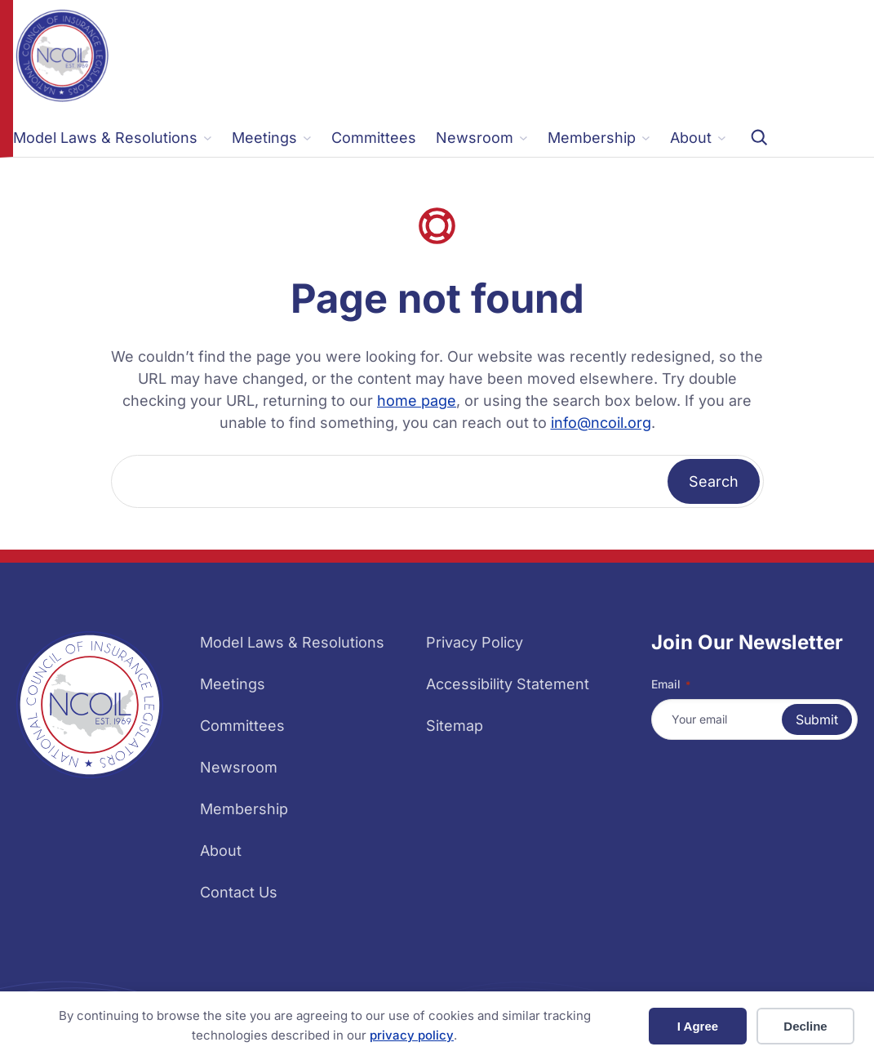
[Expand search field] (759, 137)
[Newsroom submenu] (482, 137)
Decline (805, 1026)
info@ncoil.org (601, 422)
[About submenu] (698, 137)
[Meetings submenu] (272, 137)
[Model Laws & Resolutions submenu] (112, 137)
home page (416, 400)
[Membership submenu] (599, 137)
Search (714, 481)
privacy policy (412, 1035)
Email (670, 684)
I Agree (697, 1026)
